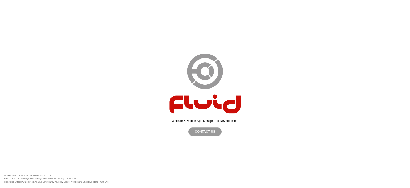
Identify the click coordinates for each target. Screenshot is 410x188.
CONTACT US (205, 131)
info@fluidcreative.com (40, 175)
